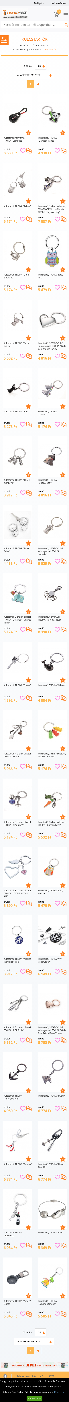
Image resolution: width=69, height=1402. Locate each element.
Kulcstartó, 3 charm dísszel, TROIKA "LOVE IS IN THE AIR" (17, 893)
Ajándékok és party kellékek (27, 49)
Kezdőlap (24, 45)
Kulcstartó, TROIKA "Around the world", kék (17, 960)
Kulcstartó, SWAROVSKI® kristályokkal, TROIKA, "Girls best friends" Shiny (52, 346)
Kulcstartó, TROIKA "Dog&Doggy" (47, 481)
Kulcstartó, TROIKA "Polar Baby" (16, 550)
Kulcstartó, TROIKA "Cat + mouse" (16, 344)
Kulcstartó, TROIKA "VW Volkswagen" (50, 960)
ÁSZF (51, 1376)
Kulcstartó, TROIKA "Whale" (52, 685)
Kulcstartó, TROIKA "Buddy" (52, 1095)
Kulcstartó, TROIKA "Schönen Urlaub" (47, 1302)
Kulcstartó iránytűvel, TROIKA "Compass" (14, 139)
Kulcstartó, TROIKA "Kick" (50, 1232)
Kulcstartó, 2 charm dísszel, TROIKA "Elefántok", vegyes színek (17, 619)
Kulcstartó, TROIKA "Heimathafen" (13, 1097)
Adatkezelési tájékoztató (30, 1376)
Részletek (59, 1392)
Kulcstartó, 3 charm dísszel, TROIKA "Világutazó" (17, 823)
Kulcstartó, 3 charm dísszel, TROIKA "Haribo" (52, 755)
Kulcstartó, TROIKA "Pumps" (18, 1164)
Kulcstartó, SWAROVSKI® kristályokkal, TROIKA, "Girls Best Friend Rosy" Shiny (52, 1030)
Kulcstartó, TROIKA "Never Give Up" (51, 1165)
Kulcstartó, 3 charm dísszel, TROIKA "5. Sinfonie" (17, 1029)
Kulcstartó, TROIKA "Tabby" (17, 206)
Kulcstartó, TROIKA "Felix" (16, 411)
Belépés (39, 3)
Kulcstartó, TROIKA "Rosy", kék (51, 276)
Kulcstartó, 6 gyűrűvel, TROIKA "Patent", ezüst (49, 618)
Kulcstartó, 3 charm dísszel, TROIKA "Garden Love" (52, 823)
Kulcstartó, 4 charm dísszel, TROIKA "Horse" (17, 755)
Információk (59, 3)
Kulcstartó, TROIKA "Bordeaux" (13, 1234)
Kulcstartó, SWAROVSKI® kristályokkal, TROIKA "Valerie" (50, 551)
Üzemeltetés (39, 45)
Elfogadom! (34, 1398)
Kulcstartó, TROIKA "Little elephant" (16, 276)
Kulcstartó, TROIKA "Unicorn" (47, 413)
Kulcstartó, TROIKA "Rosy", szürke (51, 892)
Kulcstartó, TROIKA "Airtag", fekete (17, 1302)
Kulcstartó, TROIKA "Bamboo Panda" (47, 139)
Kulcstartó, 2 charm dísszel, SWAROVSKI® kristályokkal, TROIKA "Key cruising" (52, 209)
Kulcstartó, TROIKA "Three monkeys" (17, 481)
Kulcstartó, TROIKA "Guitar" (17, 685)
